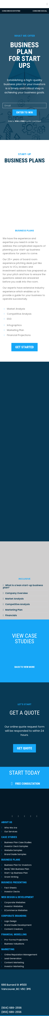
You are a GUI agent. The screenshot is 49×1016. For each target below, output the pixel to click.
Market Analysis (14, 592)
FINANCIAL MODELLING (14, 928)
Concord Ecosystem (11, 11)
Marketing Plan (13, 603)
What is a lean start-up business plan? (23, 580)
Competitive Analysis (17, 597)
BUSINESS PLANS (10, 853)
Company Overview (16, 586)
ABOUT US (6, 815)
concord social (40, 11)
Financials (11, 609)
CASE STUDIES (9, 830)
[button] (47, 4)
